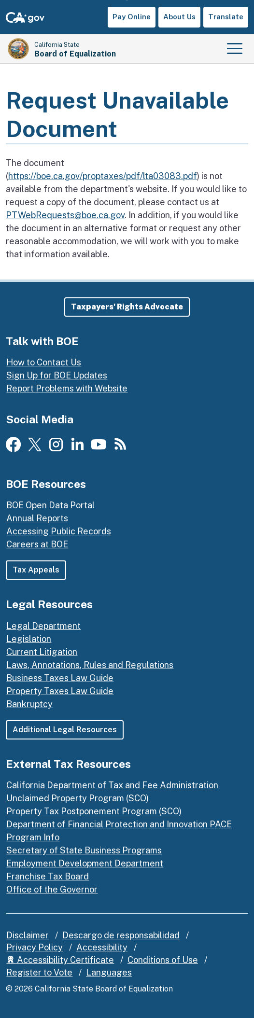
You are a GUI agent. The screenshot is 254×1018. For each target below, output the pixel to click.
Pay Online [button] (132, 17)
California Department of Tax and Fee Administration (112, 785)
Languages (109, 972)
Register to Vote (39, 972)
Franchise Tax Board (47, 876)
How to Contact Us (43, 362)
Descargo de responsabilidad (121, 935)
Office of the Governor (52, 889)
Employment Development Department (84, 863)
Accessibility (101, 947)
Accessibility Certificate (60, 960)
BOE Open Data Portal (50, 505)
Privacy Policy (34, 947)
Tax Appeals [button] (36, 569)
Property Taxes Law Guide (59, 691)
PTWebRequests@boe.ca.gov (65, 215)
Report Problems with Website (66, 388)
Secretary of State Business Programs (84, 850)
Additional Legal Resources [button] (65, 729)
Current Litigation (41, 652)
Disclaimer (27, 935)
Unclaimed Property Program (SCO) (77, 798)
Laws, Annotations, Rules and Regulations (89, 665)
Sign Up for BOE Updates (56, 375)
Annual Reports (37, 518)
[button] (127, 307)
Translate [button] (225, 17)
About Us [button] (179, 17)
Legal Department (43, 626)
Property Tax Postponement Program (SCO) (94, 811)
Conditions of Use (162, 960)
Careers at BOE (37, 544)
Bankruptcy (29, 704)
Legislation (28, 639)
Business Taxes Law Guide (59, 678)
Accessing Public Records (58, 531)
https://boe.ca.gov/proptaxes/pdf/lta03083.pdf (102, 176)
